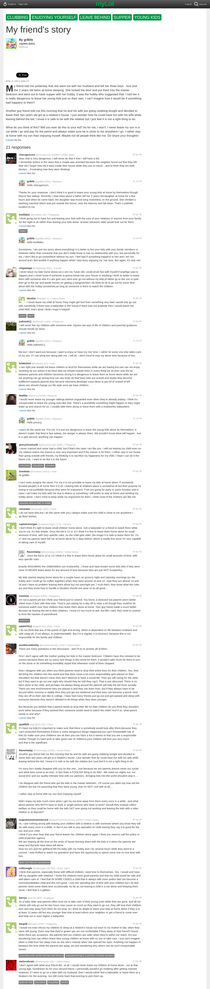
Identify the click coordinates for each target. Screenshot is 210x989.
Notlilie (23, 395)
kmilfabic (24, 214)
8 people (10, 140)
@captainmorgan (46, 524)
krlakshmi (25, 363)
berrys (23, 897)
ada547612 (25, 626)
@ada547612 (39, 626)
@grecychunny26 (47, 444)
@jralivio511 (38, 321)
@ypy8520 (35, 724)
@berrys (32, 898)
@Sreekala (35, 471)
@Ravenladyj (48, 552)
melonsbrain (26, 961)
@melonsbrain (42, 961)
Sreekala (24, 471)
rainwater (24, 508)
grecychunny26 (28, 444)
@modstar (35, 596)
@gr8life (23, 43)
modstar (24, 595)
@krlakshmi (37, 363)
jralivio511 (25, 321)
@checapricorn (43, 155)
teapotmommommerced (33, 819)
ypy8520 (24, 724)
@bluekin (41, 298)
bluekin (31, 298)
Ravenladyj (33, 551)
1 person (23, 173)
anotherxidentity (29, 645)
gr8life (28, 40)
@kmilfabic (36, 214)
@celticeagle (39, 868)
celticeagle (25, 868)
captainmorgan (28, 524)
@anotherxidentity (49, 645)
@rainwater (37, 509)
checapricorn (27, 154)
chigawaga (25, 268)
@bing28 (32, 924)
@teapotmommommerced (62, 820)
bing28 (23, 923)
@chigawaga (39, 268)
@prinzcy (33, 395)
